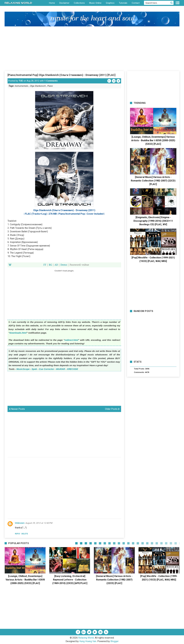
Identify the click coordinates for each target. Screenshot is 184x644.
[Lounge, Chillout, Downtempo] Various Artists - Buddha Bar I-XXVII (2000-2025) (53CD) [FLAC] (153, 140)
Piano (50, 86)
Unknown (20, 523)
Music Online (95, 3)
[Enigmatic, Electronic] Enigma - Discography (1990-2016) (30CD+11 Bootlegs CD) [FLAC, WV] (153, 221)
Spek (34, 369)
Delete (24, 534)
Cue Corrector (46, 369)
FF (44, 264)
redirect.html (71, 340)
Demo (64, 264)
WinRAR (60, 369)
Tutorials (123, 3)
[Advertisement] (92, 48)
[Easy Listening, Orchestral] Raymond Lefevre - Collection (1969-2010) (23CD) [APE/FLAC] (69, 580)
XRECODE (72, 369)
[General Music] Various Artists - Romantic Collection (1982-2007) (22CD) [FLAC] (153, 181)
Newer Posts (17, 409)
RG (50, 264)
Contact (136, 3)
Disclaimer (64, 3)
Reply (17, 534)
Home (52, 3)
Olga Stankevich (37, 86)
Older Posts (112, 409)
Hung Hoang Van (87, 641)
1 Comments (51, 80)
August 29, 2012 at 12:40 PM (38, 523)
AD (56, 264)
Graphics (110, 3)
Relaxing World (86, 637)
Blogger (114, 641)
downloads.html (18, 333)
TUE (21, 80)
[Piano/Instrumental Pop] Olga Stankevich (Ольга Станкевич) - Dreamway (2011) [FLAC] (61, 75)
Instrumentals (21, 86)
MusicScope (23, 369)
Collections (79, 3)
